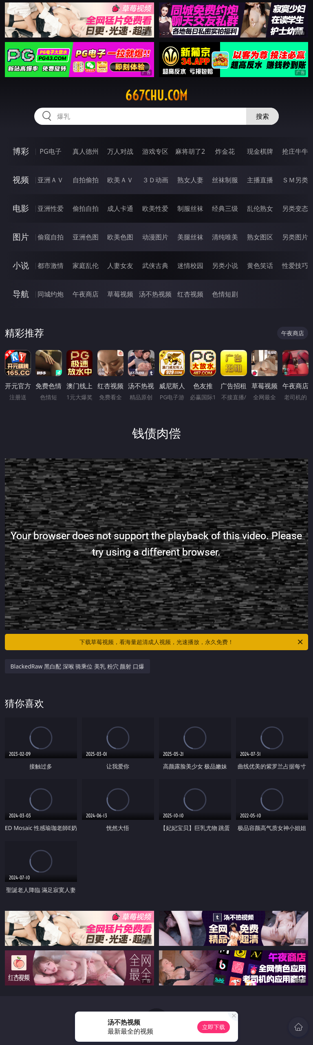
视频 (21, 179)
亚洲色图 (86, 236)
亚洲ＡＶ (50, 179)
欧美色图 (120, 236)
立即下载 (213, 1027)
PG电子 (50, 151)
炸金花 (225, 151)
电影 (21, 208)
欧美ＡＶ (120, 179)
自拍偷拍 (86, 179)
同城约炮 (50, 294)
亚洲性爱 (50, 208)
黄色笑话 (260, 265)
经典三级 (225, 208)
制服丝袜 (190, 208)
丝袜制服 (225, 179)
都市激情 (50, 265)
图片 (21, 236)
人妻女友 (120, 265)
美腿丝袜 (190, 236)
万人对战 (120, 151)
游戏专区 (155, 151)
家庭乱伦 (86, 265)
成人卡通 (120, 208)
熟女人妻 (190, 179)
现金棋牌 (260, 151)
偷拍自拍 (86, 208)
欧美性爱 (155, 208)
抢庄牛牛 (295, 151)
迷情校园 (190, 265)
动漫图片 (155, 236)
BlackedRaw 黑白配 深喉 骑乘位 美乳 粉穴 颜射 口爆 (77, 666)
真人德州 (86, 151)
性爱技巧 (295, 265)
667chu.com (156, 95)
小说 (21, 265)
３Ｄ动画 (155, 179)
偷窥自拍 (50, 236)
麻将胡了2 (190, 151)
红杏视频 (190, 294)
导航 (21, 293)
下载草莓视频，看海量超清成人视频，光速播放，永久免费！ (191, 642)
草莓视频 (120, 294)
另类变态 (295, 208)
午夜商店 (86, 294)
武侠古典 (155, 265)
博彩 (21, 151)
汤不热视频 (155, 294)
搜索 (262, 116)
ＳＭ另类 (295, 179)
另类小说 (225, 265)
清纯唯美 (225, 236)
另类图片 (295, 236)
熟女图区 (260, 236)
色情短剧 (225, 294)
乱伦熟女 (260, 208)
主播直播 (260, 179)
